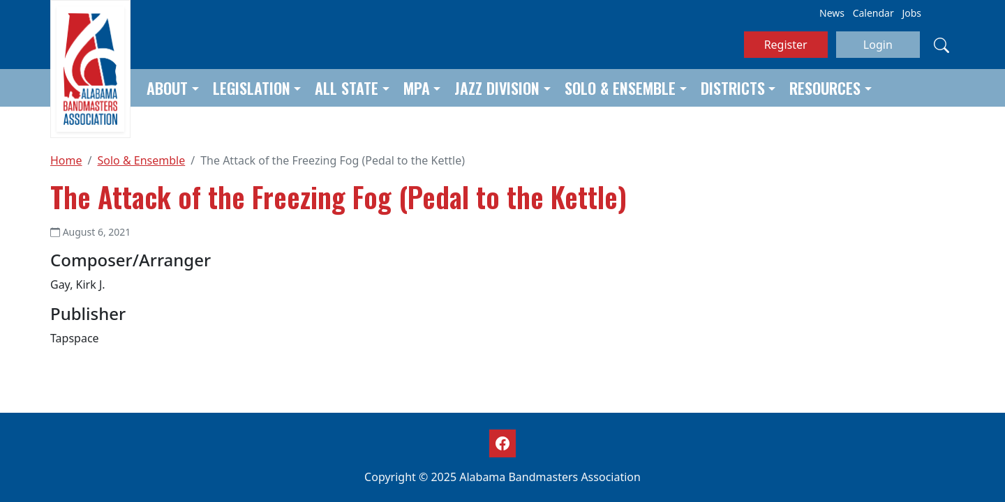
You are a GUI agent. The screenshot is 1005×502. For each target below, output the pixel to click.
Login (878, 44)
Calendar (873, 13)
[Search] (941, 44)
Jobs (911, 13)
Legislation (251, 88)
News (831, 13)
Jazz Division (496, 88)
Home (66, 160)
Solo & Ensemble (620, 88)
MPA (416, 88)
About (167, 88)
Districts (733, 88)
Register (785, 44)
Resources (825, 88)
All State (346, 88)
